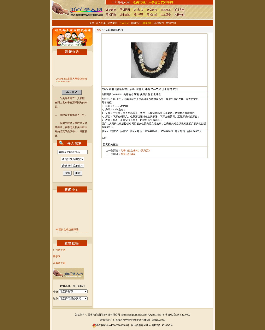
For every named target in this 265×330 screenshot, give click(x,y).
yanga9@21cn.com (137, 314)
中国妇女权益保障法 (67, 230)
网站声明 (171, 23)
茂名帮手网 (59, 263)
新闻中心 (136, 23)
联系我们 (148, 23)
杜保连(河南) (128, 154)
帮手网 (56, 256)
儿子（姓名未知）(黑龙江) (135, 150)
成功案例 (112, 23)
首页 (91, 23)
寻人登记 (124, 23)
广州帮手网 (59, 249)
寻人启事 (101, 23)
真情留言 (159, 23)
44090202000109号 (119, 325)
